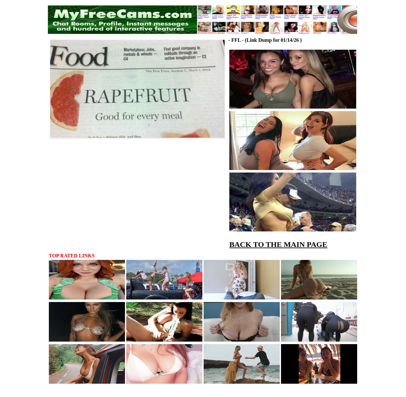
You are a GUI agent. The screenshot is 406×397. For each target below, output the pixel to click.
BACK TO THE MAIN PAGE (278, 244)
